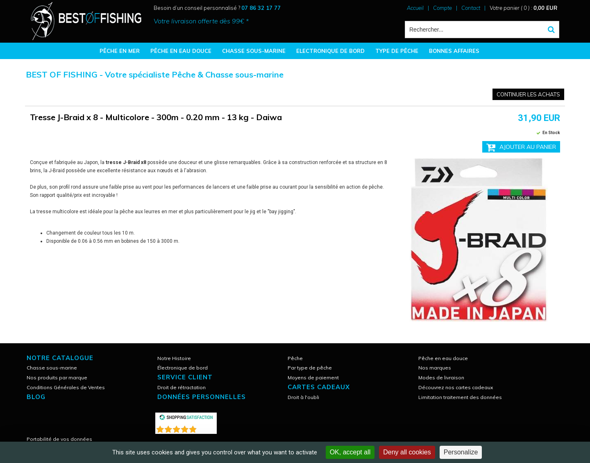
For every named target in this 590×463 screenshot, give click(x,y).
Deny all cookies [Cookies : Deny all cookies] (407, 452)
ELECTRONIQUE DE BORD (330, 51)
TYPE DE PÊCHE (396, 51)
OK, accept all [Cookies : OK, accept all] (350, 452)
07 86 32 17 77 (261, 8)
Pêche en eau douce (443, 358)
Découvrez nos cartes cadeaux (455, 387)
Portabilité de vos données (59, 439)
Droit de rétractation (181, 387)
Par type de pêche (310, 368)
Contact (470, 8)
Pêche (295, 358)
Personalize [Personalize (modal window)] (461, 452)
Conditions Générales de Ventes (66, 387)
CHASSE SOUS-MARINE (254, 51)
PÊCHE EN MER (120, 51)
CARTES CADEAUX (319, 387)
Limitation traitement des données (460, 397)
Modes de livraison (441, 377)
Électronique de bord (182, 368)
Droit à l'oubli (303, 397)
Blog (36, 397)
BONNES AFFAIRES (454, 51)
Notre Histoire (174, 358)
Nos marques (434, 368)
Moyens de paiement (313, 377)
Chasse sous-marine (52, 368)
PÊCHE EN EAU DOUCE (180, 51)
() (207, 427)
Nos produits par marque (57, 377)
